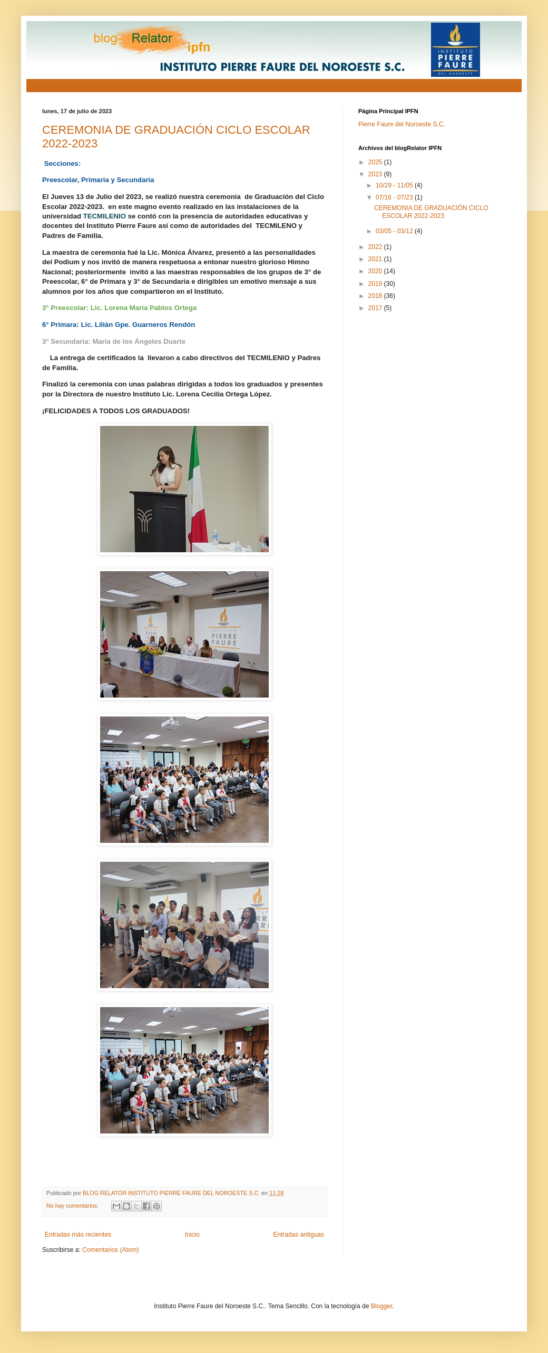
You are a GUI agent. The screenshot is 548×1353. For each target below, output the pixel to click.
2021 (376, 259)
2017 (376, 308)
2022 (376, 247)
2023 (376, 174)
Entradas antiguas (298, 1234)
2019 (376, 283)
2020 (376, 271)
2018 (376, 296)
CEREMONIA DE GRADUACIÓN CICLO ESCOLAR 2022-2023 (431, 211)
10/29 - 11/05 (395, 185)
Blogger (382, 1306)
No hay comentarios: (73, 1205)
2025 (376, 162)
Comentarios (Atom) (110, 1249)
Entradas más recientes (78, 1234)
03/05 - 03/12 (395, 231)
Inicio (192, 1234)
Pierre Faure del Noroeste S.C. (401, 124)
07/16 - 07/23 (395, 197)
